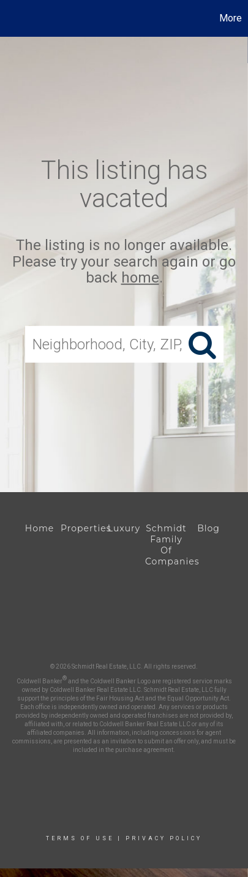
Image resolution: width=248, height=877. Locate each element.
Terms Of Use (80, 838)
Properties (82, 528)
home (140, 277)
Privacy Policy (164, 838)
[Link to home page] (11, 18)
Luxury (124, 528)
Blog (208, 528)
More (230, 18)
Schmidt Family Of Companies (166, 545)
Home (39, 528)
